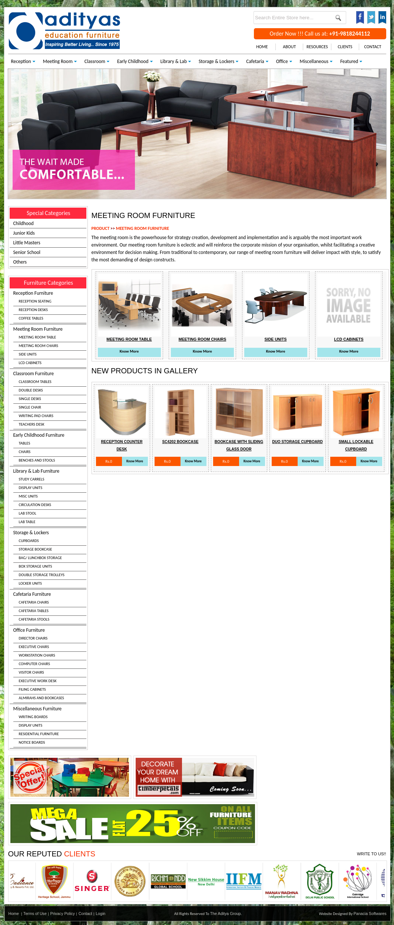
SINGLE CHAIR (30, 407)
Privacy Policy (62, 913)
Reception (21, 61)
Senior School (26, 252)
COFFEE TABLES (31, 318)
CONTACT (372, 46)
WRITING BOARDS (33, 716)
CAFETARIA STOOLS (34, 619)
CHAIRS (25, 451)
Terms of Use (35, 913)
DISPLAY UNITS (31, 487)
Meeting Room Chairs (202, 339)
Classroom (95, 61)
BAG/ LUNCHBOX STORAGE (40, 557)
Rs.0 (108, 461)
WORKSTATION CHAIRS (37, 655)
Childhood (23, 223)
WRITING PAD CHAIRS (36, 415)
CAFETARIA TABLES (34, 610)
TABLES (24, 443)
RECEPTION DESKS (33, 309)
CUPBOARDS (29, 540)
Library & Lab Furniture (49, 497)
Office (282, 61)
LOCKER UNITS (30, 583)
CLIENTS (345, 46)
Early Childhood (133, 61)
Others (20, 262)
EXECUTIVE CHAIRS (34, 646)
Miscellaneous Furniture (49, 726)
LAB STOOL (27, 513)
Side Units (276, 339)
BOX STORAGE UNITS (35, 566)
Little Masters (26, 242)
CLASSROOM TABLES (35, 381)
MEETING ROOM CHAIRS (38, 345)
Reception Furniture (49, 306)
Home (14, 913)
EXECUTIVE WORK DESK (38, 680)
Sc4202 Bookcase (180, 442)
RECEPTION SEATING (35, 301)
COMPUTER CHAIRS (34, 663)
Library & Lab (173, 61)
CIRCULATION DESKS (35, 504)
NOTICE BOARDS (32, 742)
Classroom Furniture (49, 399)
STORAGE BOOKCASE (35, 549)
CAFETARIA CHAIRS (34, 602)
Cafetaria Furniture (49, 607)
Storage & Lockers (216, 61)
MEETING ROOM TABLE (37, 337)
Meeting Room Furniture (49, 347)
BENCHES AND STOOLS (37, 460)
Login (100, 913)
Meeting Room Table (129, 339)
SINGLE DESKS (30, 398)
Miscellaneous (314, 61)
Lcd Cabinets (348, 339)
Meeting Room (58, 61)
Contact (85, 913)
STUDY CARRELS (31, 479)
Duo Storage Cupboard (297, 442)
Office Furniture (49, 665)
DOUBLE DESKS (31, 390)
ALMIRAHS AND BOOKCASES (41, 698)
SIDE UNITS (28, 354)
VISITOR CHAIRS (31, 672)
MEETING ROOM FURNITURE (142, 228)
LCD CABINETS (30, 362)
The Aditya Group (225, 913)
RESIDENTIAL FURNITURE (39, 733)
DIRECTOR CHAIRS (33, 638)
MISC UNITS (28, 496)
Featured (349, 61)
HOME (262, 46)
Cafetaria (255, 61)
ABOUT (289, 46)
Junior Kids (24, 233)
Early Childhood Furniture (49, 448)
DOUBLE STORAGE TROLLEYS (41, 574)
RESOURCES (317, 46)
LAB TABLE (27, 521)
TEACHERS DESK (31, 424)
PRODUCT (101, 228)
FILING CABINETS (32, 689)
